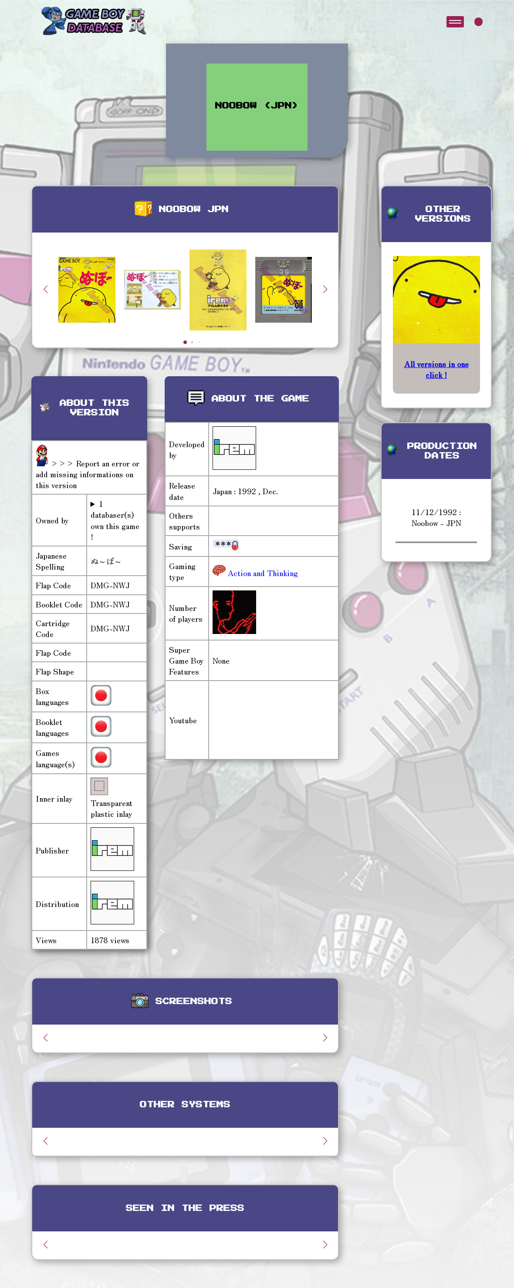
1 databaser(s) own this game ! (115, 520)
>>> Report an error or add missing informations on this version (87, 473)
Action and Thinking (262, 572)
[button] (325, 289)
